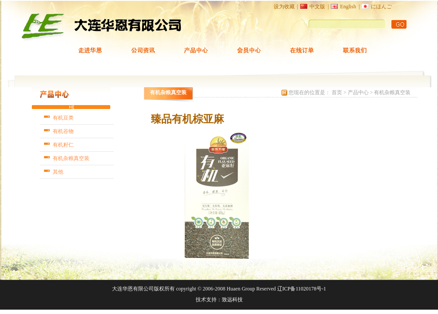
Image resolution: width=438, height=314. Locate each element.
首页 (337, 92)
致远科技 (232, 300)
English (348, 6)
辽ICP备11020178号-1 (301, 289)
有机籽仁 (63, 145)
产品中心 (358, 92)
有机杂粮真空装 (71, 158)
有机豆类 (63, 118)
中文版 (317, 6)
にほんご (381, 6)
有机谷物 (63, 131)
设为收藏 (284, 6)
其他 (58, 172)
